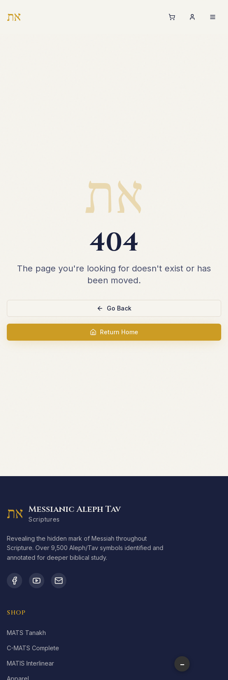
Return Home (114, 332)
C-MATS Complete (33, 648)
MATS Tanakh (26, 632)
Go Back (114, 308)
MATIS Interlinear (30, 663)
